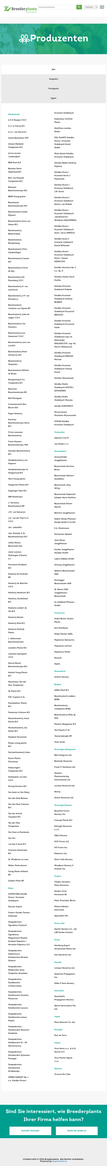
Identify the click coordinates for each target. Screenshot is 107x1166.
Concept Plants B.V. (63, 820)
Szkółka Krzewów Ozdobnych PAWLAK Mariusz (63, 356)
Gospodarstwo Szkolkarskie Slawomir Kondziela (18, 1030)
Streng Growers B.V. (17, 786)
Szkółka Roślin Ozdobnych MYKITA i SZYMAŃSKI (64, 387)
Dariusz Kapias (15, 907)
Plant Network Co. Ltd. (64, 1022)
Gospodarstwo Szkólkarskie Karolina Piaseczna (18, 995)
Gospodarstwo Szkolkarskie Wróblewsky (15, 1068)
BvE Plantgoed (15, 398)
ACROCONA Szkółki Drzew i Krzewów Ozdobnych (17, 897)
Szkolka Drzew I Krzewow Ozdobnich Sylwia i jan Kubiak (63, 201)
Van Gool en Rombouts (18, 832)
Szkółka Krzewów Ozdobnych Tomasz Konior (63, 369)
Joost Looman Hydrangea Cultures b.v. (17, 555)
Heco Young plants (16, 479)
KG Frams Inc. (61, 848)
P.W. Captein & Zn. (16, 697)
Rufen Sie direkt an (76, 1131)
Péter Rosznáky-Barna (64, 901)
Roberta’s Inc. (60, 854)
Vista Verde (59, 742)
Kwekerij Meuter (16, 617)
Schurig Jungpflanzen (64, 565)
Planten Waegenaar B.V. (65, 724)
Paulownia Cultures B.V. (19, 712)
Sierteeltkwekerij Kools (19, 752)
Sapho (57, 664)
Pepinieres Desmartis (64, 640)
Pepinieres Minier (62, 652)
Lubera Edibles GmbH (64, 559)
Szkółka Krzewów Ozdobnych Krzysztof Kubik (64, 324)
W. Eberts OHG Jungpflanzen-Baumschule (61, 592)
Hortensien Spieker (63, 534)
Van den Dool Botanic (18, 798)
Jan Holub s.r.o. (61, 444)
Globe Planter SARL (63, 634)
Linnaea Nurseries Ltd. (64, 968)
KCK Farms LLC (61, 842)
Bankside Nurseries (63, 761)
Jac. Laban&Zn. (15, 527)
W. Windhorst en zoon (18, 860)
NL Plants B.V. (14, 691)
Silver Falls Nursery (63, 860)
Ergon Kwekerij (15, 414)
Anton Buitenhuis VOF (18, 138)
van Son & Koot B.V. (17, 844)
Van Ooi (11, 838)
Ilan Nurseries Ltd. (62, 955)
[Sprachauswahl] (91, 7)
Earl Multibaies (61, 628)
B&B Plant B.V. (14, 163)
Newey (57, 792)
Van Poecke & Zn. (62, 730)
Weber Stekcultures (17, 866)
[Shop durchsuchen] (56, 7)
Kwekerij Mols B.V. (16, 623)
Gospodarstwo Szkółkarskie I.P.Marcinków (15, 982)
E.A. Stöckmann (61, 528)
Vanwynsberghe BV (63, 736)
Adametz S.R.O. (61, 438)
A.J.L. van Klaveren (17, 132)
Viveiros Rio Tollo (62, 1074)
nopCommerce (59, 1161)
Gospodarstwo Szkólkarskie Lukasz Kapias (17, 1017)
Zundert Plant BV (16, 881)
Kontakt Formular (30, 1131)
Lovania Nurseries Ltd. (64, 786)
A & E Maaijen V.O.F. (17, 120)
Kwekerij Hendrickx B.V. (19, 593)
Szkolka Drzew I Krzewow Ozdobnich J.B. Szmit (63, 188)
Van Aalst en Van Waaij (18, 792)
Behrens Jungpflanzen (64, 513)
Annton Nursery (61, 677)
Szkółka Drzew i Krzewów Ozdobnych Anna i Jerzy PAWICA (64, 229)
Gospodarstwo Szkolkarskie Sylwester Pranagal (19, 1055)
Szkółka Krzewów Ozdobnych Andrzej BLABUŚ (63, 299)
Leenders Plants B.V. (17, 648)
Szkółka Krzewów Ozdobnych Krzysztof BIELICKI (64, 311)
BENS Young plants (16, 197)
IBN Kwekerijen (15, 497)
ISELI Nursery (60, 836)
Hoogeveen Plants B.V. (18, 485)
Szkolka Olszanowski (64, 378)
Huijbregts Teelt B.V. (17, 491)
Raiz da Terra (60, 1035)
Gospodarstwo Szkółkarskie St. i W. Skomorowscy (17, 1042)
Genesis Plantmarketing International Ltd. (62, 776)
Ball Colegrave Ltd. (63, 755)
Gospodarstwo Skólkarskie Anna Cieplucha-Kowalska (17, 970)
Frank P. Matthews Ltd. (65, 767)
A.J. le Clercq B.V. (16, 126)
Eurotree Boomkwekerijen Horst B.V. (18, 423)
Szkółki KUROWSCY (63, 406)
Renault (58, 658)
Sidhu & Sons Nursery (64, 983)
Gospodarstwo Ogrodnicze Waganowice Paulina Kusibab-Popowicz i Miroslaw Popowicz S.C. (19, 938)
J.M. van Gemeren (16, 512)
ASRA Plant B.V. (61, 690)
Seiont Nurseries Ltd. (64, 798)
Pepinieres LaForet (63, 646)
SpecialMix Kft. (61, 916)
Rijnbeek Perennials (17, 737)
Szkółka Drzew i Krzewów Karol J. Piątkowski (62, 175)
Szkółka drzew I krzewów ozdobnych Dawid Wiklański (63, 242)
